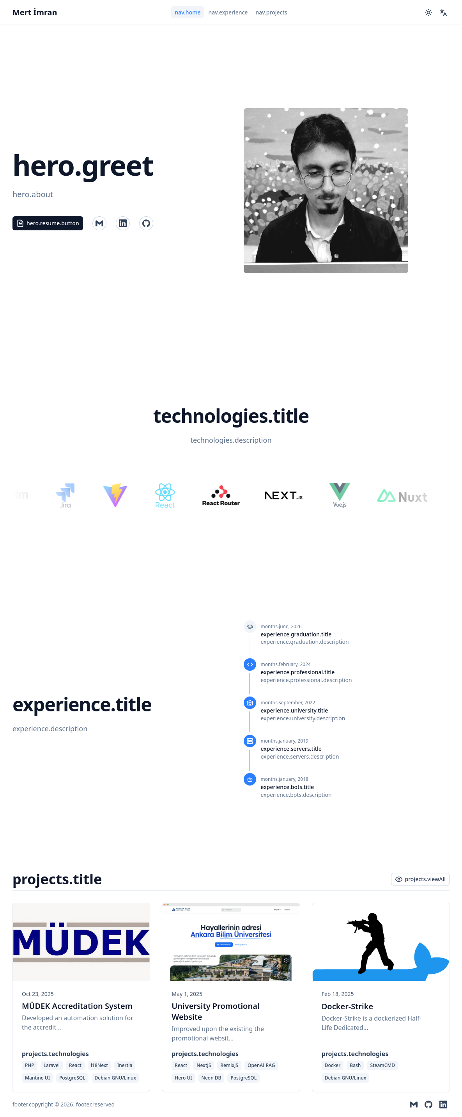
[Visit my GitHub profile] (123, 223)
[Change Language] (443, 12)
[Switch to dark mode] (428, 12)
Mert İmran (34, 12)
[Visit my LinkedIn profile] (146, 223)
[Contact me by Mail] (99, 223)
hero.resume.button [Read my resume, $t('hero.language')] (47, 223)
